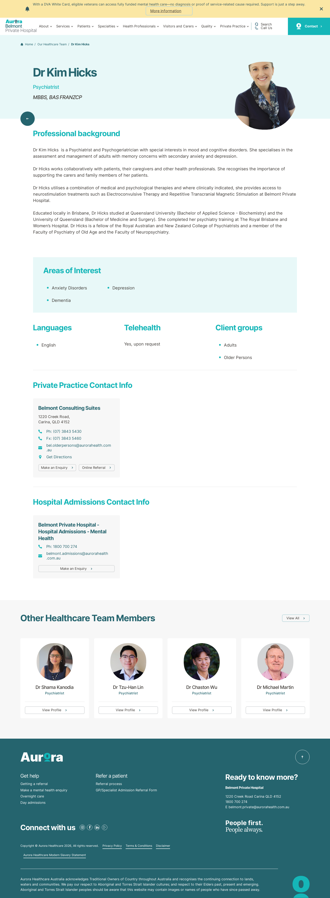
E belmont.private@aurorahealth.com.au (257, 807)
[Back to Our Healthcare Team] (27, 119)
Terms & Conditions (139, 845)
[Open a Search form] (263, 24)
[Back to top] (302, 757)
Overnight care (32, 796)
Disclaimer (163, 845)
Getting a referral (34, 784)
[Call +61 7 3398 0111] (263, 28)
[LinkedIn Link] (97, 827)
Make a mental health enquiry (43, 790)
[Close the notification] (321, 8)
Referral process (109, 784)
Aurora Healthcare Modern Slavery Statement (54, 855)
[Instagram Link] (82, 827)
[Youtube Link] (104, 827)
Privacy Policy (112, 845)
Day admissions (32, 802)
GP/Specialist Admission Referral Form (126, 790)
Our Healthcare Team (52, 44)
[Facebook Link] (89, 827)
